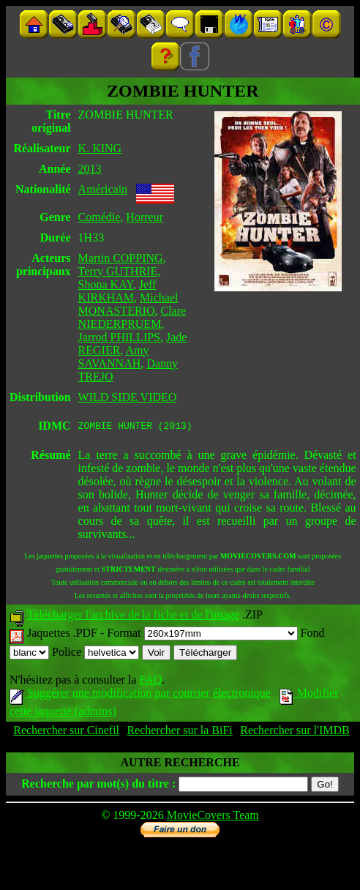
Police (95, 654)
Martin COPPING (120, 258)
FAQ (150, 682)
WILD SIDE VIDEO (127, 397)
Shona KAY (105, 284)
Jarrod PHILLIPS (119, 337)
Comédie (99, 217)
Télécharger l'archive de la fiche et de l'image (133, 616)
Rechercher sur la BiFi (179, 732)
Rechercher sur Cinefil (66, 732)
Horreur (144, 217)
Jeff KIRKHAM (117, 291)
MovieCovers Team (213, 817)
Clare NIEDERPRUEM (132, 317)
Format (202, 635)
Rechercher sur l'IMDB (295, 732)
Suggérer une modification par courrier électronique (140, 695)
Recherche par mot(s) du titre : (98, 785)
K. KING (100, 148)
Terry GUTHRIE (118, 271)
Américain (103, 189)
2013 (90, 168)
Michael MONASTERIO (128, 304)
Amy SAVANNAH (113, 357)
